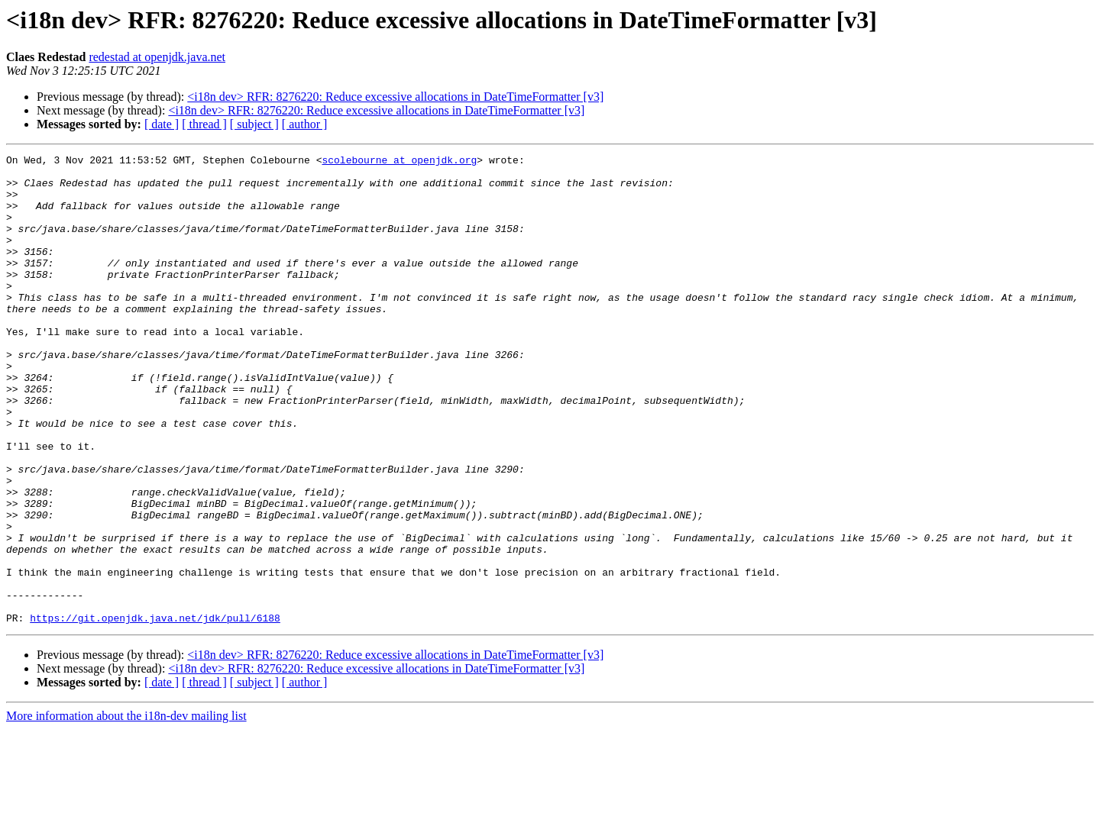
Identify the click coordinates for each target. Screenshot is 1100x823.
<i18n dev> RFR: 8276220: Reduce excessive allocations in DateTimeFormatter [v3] (395, 96)
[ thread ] (204, 124)
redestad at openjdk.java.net (157, 56)
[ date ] (161, 124)
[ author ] (305, 124)
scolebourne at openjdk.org (399, 162)
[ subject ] (254, 124)
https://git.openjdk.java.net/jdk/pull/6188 (155, 711)
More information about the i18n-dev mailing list (126, 809)
